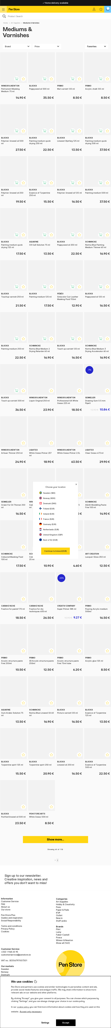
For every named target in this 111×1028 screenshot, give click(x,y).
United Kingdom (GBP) (51, 535)
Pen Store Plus (8, 915)
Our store (5, 909)
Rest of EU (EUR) (48, 540)
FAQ (3, 904)
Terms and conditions (11, 926)
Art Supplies (15, 23)
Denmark (5, 974)
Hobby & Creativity (65, 904)
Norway (4, 972)
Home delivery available (55, 3)
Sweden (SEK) (47, 493)
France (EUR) (46, 519)
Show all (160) (63, 943)
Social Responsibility (11, 920)
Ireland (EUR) (46, 514)
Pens (58, 907)
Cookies (5, 931)
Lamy (58, 932)
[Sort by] (96, 46)
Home (5, 23)
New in (59, 918)
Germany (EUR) (47, 524)
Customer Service (10, 901)
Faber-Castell (62, 934)
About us (5, 907)
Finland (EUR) (47, 509)
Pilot (58, 929)
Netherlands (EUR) (49, 529)
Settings (45, 1022)
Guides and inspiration (12, 918)
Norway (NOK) (47, 498)
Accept (65, 1022)
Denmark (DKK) (47, 503)
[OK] (55, 16)
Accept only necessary (31, 1011)
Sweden (5, 969)
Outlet (59, 915)
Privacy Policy (8, 928)
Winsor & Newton (64, 940)
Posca (59, 937)
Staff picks (61, 921)
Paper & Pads (62, 910)
